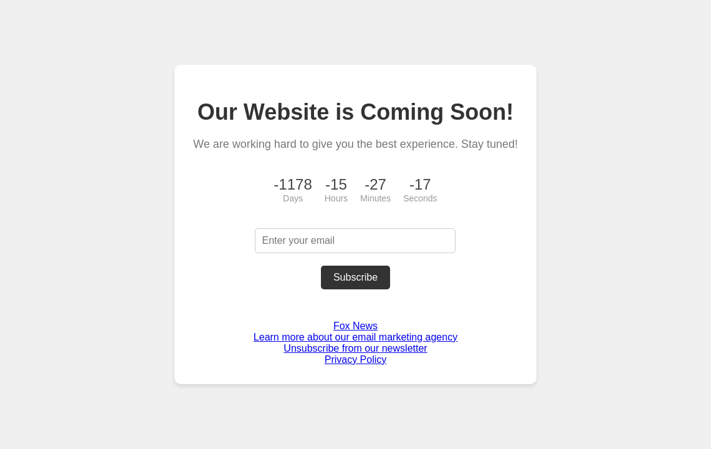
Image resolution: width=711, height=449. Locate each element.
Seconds (420, 198)
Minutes (375, 198)
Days (293, 198)
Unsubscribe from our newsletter (355, 348)
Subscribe (355, 277)
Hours (336, 198)
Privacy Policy (356, 359)
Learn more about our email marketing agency (355, 337)
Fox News (355, 326)
